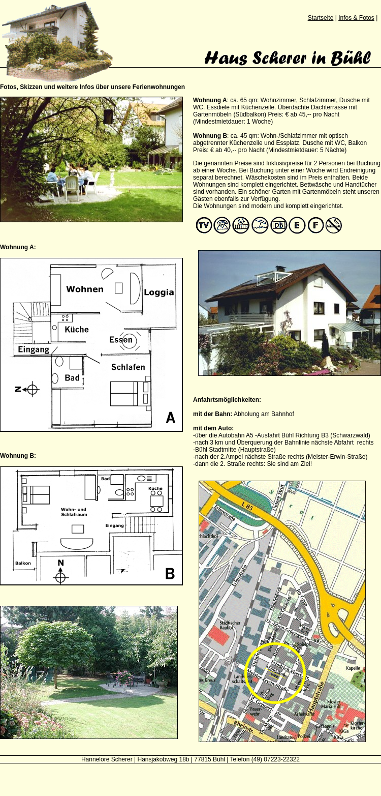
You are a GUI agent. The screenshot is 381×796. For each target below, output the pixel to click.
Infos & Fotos (356, 17)
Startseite (321, 17)
